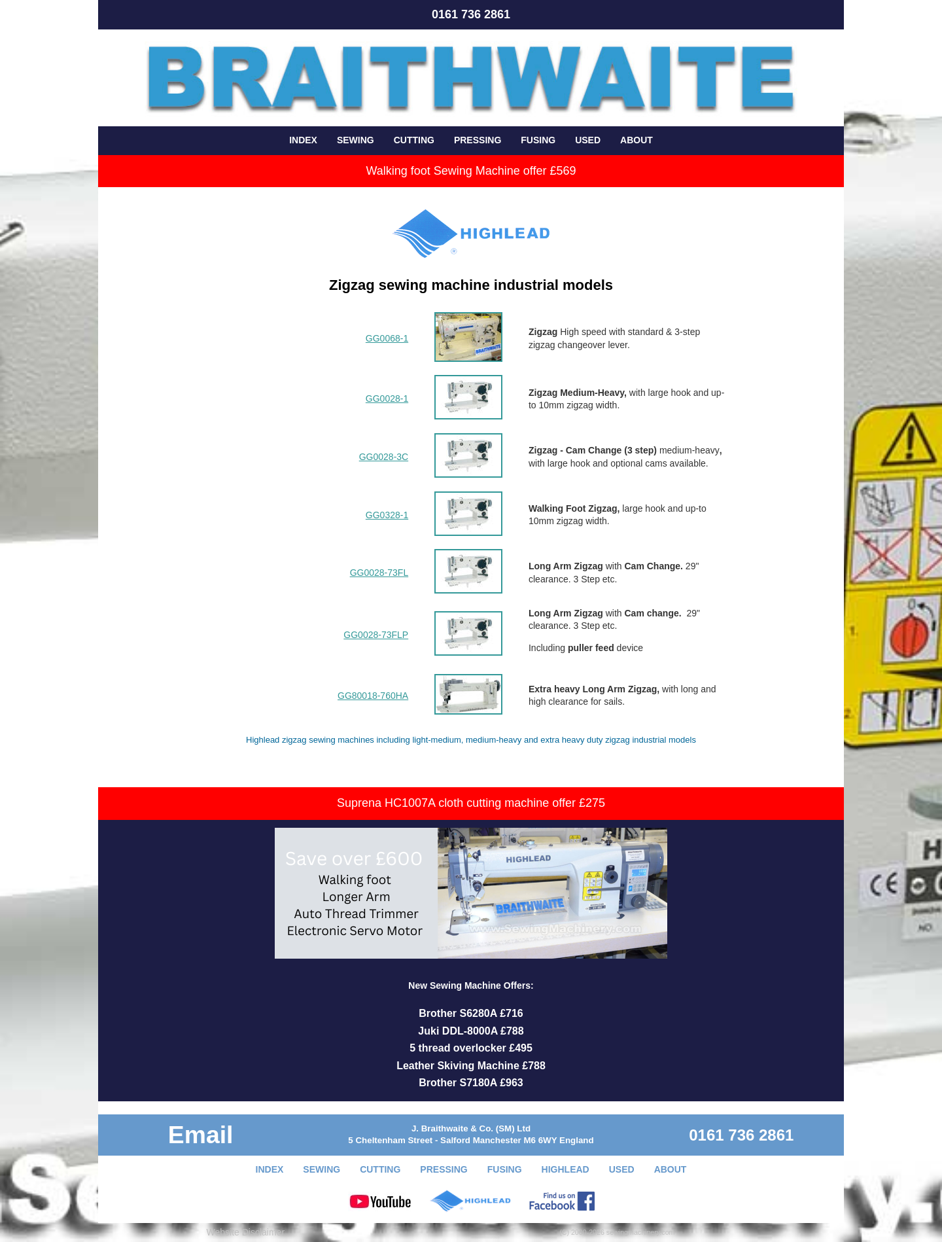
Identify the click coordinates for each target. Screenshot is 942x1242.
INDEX (303, 140)
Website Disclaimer (246, 1232)
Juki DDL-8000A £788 (470, 1031)
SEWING (355, 140)
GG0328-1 (387, 515)
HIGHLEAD (565, 1169)
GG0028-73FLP (375, 635)
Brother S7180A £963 (471, 1082)
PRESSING (477, 140)
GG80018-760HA (373, 695)
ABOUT (636, 140)
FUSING (538, 140)
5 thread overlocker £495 (471, 1048)
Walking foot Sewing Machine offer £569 (471, 170)
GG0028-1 (387, 398)
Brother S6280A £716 (471, 1013)
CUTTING (414, 140)
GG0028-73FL (379, 572)
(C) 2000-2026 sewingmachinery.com (616, 1232)
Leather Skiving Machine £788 (471, 1065)
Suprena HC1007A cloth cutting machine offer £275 (471, 802)
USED (588, 140)
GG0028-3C (383, 457)
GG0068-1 (387, 338)
